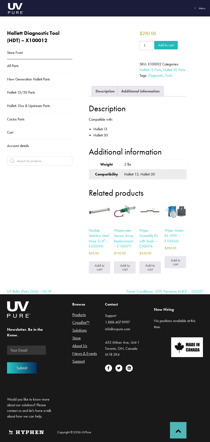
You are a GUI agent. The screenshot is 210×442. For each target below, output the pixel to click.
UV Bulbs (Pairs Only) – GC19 (29, 291)
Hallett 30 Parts (174, 69)
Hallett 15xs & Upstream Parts (28, 105)
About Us (79, 346)
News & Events (84, 353)
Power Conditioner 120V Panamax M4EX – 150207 (164, 291)
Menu (199, 8)
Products (79, 315)
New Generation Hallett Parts (28, 79)
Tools (168, 75)
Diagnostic (155, 75)
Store (76, 338)
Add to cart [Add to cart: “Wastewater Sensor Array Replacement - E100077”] (125, 267)
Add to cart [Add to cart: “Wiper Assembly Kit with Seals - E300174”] (150, 267)
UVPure (15, 8)
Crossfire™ (80, 322)
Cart (10, 132)
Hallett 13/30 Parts (21, 92)
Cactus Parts (15, 119)
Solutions (79, 330)
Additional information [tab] (140, 91)
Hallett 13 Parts (150, 69)
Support (78, 361)
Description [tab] (105, 91)
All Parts (13, 65)
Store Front (15, 52)
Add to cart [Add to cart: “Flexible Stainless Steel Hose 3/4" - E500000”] (99, 267)
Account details (18, 145)
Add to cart (166, 45)
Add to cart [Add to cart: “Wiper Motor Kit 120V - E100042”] (175, 262)
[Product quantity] (146, 45)
